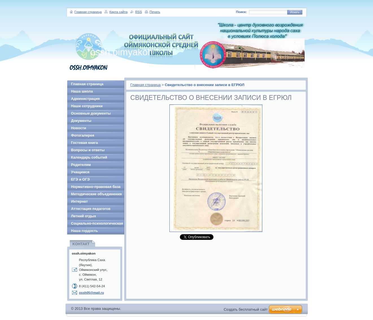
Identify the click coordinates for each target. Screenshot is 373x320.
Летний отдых (83, 216)
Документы (81, 121)
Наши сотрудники (87, 106)
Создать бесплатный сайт (246, 309)
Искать (294, 12)
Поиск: (241, 12)
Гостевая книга (84, 143)
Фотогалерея (82, 135)
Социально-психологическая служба (97, 224)
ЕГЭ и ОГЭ (80, 179)
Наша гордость (84, 231)
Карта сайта (118, 12)
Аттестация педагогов (91, 209)
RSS (138, 12)
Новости (78, 128)
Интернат (79, 201)
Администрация (85, 99)
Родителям (81, 165)
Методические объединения (96, 194)
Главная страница (145, 85)
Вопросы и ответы (88, 150)
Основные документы (91, 113)
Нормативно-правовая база (96, 187)
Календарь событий (89, 157)
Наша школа (82, 91)
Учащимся (80, 172)
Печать (155, 12)
